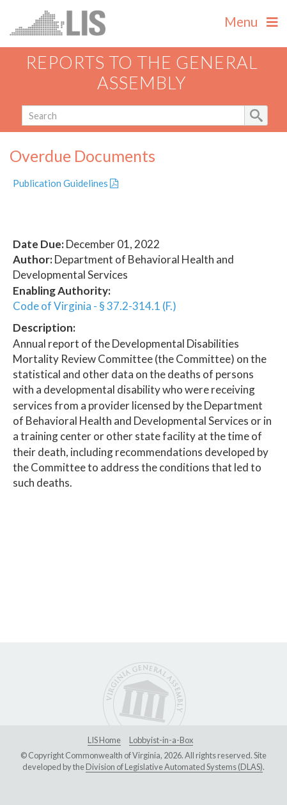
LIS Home (104, 740)
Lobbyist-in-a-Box (161, 740)
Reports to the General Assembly (142, 73)
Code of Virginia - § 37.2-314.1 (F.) (94, 306)
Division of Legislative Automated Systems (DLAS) (174, 767)
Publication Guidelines (65, 183)
